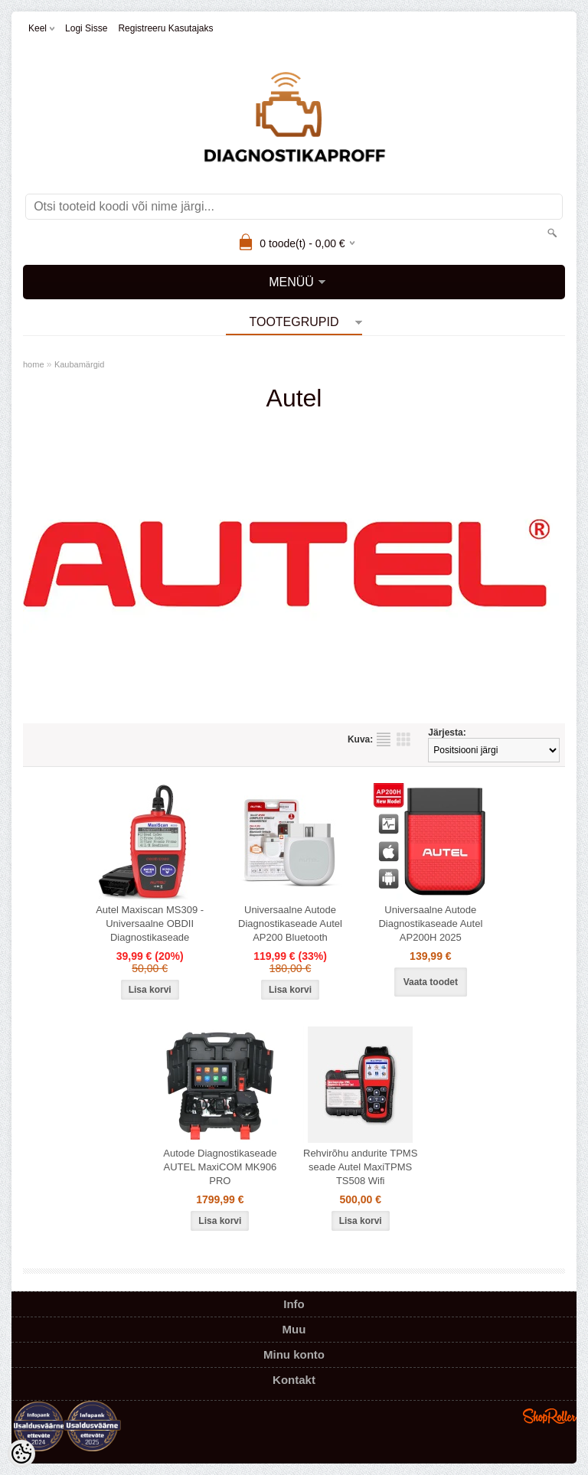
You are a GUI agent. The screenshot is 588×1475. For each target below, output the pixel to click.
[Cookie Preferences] (21, 1453)
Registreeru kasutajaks (165, 28)
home (33, 364)
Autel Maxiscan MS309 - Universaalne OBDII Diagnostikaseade (150, 923)
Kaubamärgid (79, 364)
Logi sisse (86, 28)
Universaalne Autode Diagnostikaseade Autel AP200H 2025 (430, 923)
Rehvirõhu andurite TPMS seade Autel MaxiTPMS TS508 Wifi (360, 1166)
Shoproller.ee (550, 1416)
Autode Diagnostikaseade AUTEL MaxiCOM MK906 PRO (219, 1166)
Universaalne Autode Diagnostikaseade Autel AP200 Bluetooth (290, 923)
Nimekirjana (383, 739)
